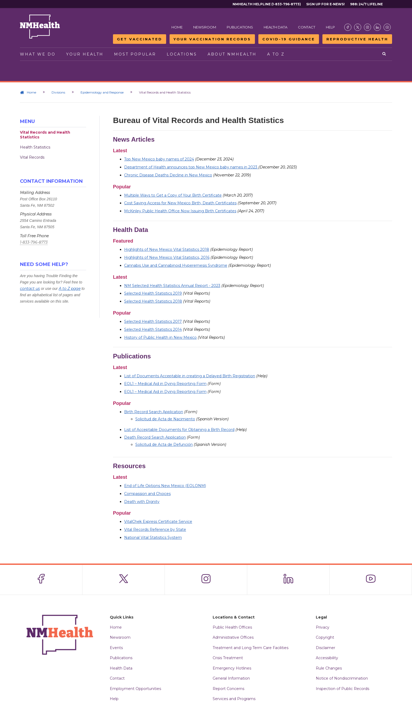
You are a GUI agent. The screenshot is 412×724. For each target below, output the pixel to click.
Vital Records (32, 157)
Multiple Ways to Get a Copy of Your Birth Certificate (173, 195)
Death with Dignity (141, 501)
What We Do (38, 54)
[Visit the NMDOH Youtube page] (387, 27)
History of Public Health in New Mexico (160, 337)
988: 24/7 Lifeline (366, 4)
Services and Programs (234, 698)
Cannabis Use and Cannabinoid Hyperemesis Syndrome (175, 265)
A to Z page (70, 288)
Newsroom (204, 27)
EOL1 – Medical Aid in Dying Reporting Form (165, 383)
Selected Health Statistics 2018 (153, 301)
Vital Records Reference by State (155, 529)
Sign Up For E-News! (325, 4)
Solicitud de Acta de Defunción (164, 444)
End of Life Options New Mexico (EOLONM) (165, 485)
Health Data (275, 27)
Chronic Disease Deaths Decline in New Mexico (168, 175)
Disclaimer (325, 647)
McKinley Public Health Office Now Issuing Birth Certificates (180, 211)
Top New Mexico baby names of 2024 (159, 159)
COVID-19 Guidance (288, 39)
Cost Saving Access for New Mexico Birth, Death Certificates (180, 203)
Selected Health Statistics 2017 (153, 321)
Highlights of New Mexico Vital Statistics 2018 (166, 249)
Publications (240, 27)
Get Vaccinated (139, 39)
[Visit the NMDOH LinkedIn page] (377, 27)
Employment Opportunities (135, 688)
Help (330, 27)
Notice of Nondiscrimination (342, 678)
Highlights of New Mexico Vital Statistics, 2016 (166, 257)
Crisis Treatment (228, 657)
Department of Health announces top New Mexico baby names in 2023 (191, 167)
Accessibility (327, 657)
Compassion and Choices (147, 493)
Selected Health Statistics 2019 (153, 293)
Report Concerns (228, 688)
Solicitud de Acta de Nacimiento (165, 419)
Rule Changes (329, 668)
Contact (306, 27)
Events (116, 647)
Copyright (325, 637)
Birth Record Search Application (153, 411)
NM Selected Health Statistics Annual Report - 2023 (172, 285)
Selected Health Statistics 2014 (153, 329)
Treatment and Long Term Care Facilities (250, 647)
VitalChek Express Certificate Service (158, 521)
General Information (231, 678)
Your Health (84, 54)
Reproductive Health (357, 39)
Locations (182, 54)
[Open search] (384, 54)
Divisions (58, 92)
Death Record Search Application (155, 437)
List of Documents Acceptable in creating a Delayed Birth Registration (189, 376)
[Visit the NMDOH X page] (358, 27)
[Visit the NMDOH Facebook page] (348, 27)
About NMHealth (232, 54)
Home (177, 27)
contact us (30, 288)
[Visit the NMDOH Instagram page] (367, 27)
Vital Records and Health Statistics (45, 134)
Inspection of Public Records (342, 688)
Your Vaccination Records (212, 39)
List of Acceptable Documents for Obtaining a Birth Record (179, 429)
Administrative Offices (233, 637)
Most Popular (135, 54)
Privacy (322, 627)
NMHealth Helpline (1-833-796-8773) (267, 4)
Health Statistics (35, 147)
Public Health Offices (232, 627)
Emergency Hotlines (232, 668)
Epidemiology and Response (102, 92)
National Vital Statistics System (153, 537)
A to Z (276, 54)
